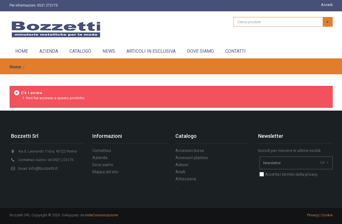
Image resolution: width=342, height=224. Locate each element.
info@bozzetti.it (43, 168)
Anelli (180, 172)
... (176, 186)
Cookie (327, 215)
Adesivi (181, 164)
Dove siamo (200, 51)
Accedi (327, 5)
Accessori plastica (191, 157)
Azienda (48, 51)
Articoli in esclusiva (151, 51)
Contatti (235, 51)
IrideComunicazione (101, 215)
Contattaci (101, 150)
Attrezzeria (185, 179)
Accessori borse (189, 150)
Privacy (312, 215)
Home (21, 51)
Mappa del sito (105, 172)
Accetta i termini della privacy (291, 174)
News (109, 51)
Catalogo (80, 51)
